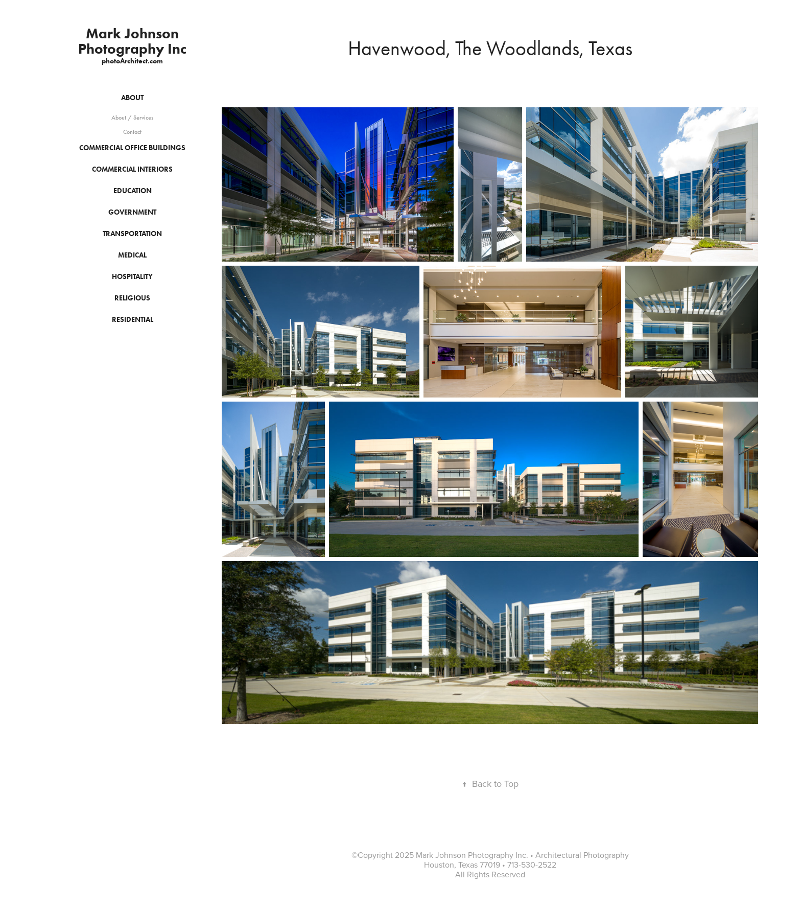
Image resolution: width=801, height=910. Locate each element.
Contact (132, 131)
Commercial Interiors (132, 169)
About (132, 98)
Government (132, 212)
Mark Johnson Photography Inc (132, 41)
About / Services (132, 117)
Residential (132, 319)
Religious (132, 298)
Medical (132, 255)
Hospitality (132, 276)
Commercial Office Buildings (132, 148)
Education (132, 190)
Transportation (132, 233)
